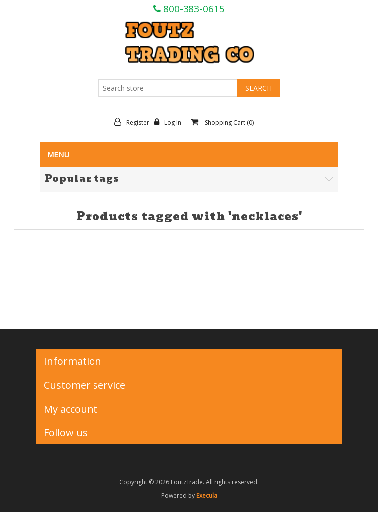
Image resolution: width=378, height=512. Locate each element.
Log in (170, 122)
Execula (206, 495)
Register (134, 122)
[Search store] (168, 88)
